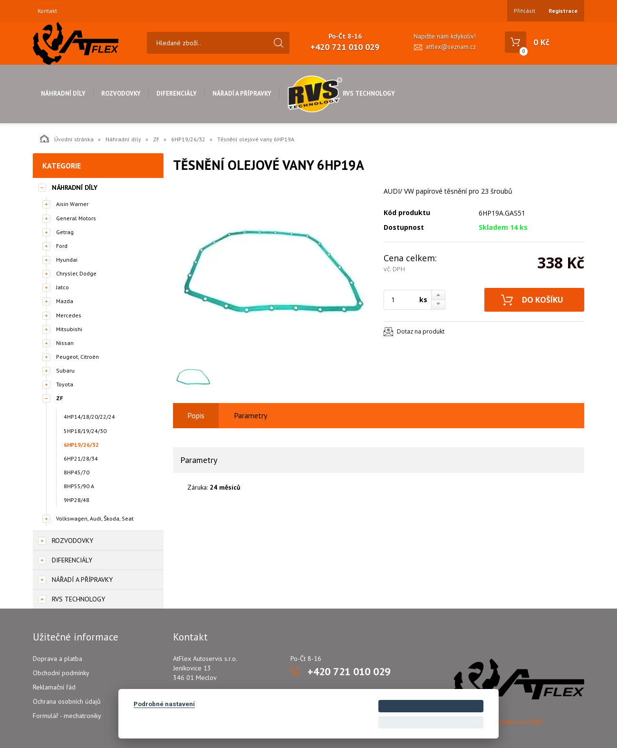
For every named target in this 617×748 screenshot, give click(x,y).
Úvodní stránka (67, 138)
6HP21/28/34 (81, 458)
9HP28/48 (76, 499)
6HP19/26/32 (188, 139)
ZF (156, 139)
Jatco (62, 287)
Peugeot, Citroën (77, 356)
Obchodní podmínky (61, 673)
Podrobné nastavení (164, 704)
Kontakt (47, 11)
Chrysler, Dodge (76, 273)
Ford (61, 245)
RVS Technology (341, 93)
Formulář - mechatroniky (67, 715)
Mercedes (68, 315)
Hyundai (66, 259)
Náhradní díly (63, 93)
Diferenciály (176, 93)
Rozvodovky (121, 93)
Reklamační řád (54, 687)
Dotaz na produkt (420, 331)
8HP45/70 (76, 472)
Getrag (65, 232)
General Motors (76, 218)
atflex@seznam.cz (450, 47)
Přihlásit (524, 10)
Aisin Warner (72, 203)
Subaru (65, 370)
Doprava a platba (57, 658)
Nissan (65, 342)
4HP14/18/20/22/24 (89, 416)
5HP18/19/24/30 (85, 430)
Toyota (64, 384)
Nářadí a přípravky (241, 93)
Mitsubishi (69, 329)
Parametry (250, 415)
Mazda (64, 301)
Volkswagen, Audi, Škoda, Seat (95, 518)
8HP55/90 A (79, 486)
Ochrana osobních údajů (67, 701)
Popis (195, 415)
